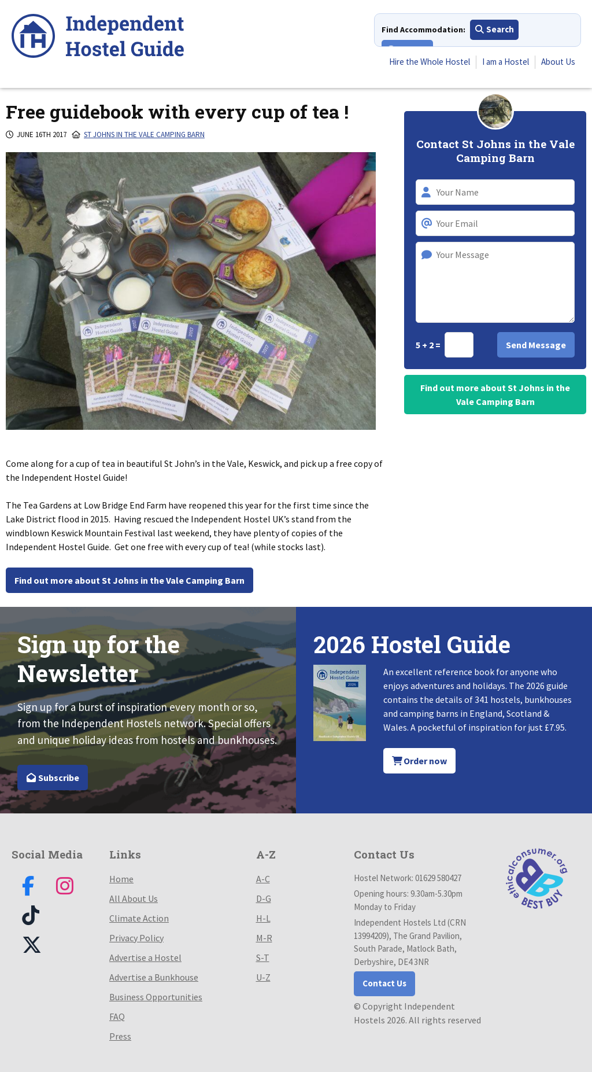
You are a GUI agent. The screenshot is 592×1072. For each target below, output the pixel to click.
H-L (263, 918)
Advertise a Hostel (145, 957)
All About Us (133, 898)
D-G (263, 898)
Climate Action (139, 918)
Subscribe (52, 777)
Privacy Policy (136, 938)
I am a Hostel (500, 63)
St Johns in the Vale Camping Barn (144, 134)
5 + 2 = (429, 345)
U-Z (263, 977)
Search (494, 31)
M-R (264, 938)
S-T (262, 957)
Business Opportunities (155, 997)
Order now (419, 761)
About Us (557, 63)
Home (121, 879)
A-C (263, 879)
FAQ (117, 1016)
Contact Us (384, 983)
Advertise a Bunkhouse (153, 977)
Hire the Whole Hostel (417, 63)
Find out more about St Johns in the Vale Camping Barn (129, 580)
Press (120, 1036)
